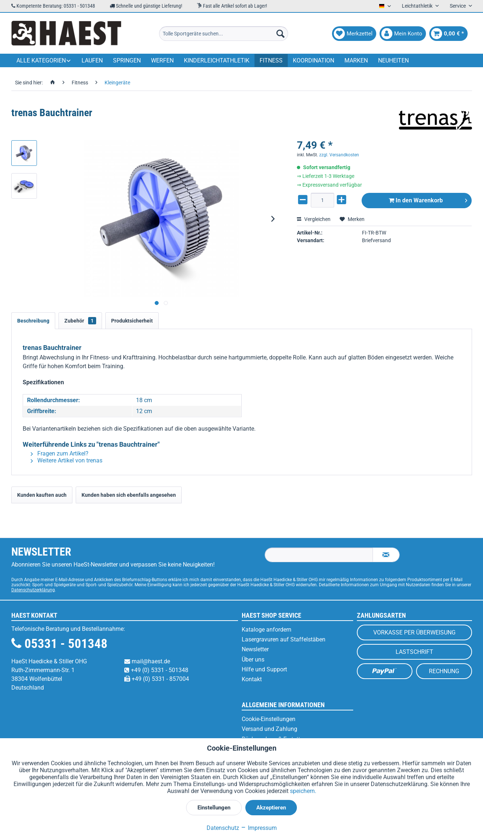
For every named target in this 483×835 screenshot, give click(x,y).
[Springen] (127, 60)
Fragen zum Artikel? (59, 453)
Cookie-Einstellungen (268, 719)
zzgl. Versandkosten (339, 154)
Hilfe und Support (264, 669)
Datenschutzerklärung (33, 589)
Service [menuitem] (458, 6)
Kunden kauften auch (42, 495)
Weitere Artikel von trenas (66, 460)
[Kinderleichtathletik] (216, 60)
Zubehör (80, 321)
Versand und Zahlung (269, 728)
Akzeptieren (271, 807)
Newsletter (255, 649)
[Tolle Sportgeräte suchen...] (223, 33)
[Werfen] (162, 60)
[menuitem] (223, 33)
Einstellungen (213, 807)
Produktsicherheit (132, 321)
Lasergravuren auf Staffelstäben (283, 639)
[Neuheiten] (393, 60)
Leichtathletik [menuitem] (418, 6)
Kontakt (252, 679)
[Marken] (356, 60)
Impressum (259, 827)
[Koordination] (313, 60)
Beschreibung (33, 321)
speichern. (303, 791)
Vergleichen (314, 219)
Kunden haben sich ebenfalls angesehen (129, 495)
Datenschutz (223, 827)
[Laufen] (92, 60)
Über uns (253, 659)
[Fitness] (271, 60)
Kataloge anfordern (266, 629)
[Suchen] (280, 33)
